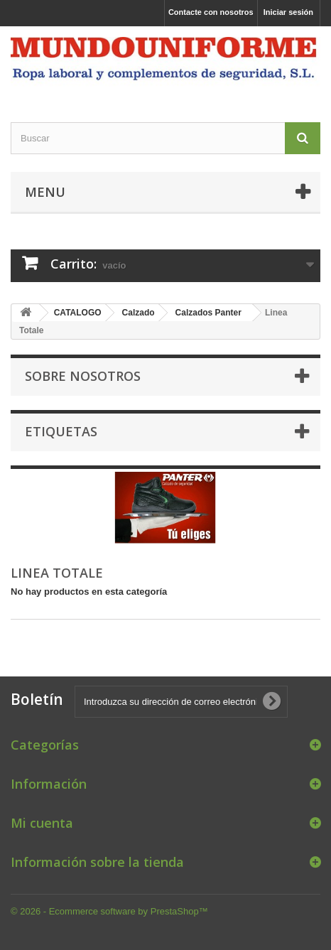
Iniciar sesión (288, 12)
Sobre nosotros (83, 375)
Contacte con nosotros (211, 12)
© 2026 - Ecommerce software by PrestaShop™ (109, 911)
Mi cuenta (42, 822)
